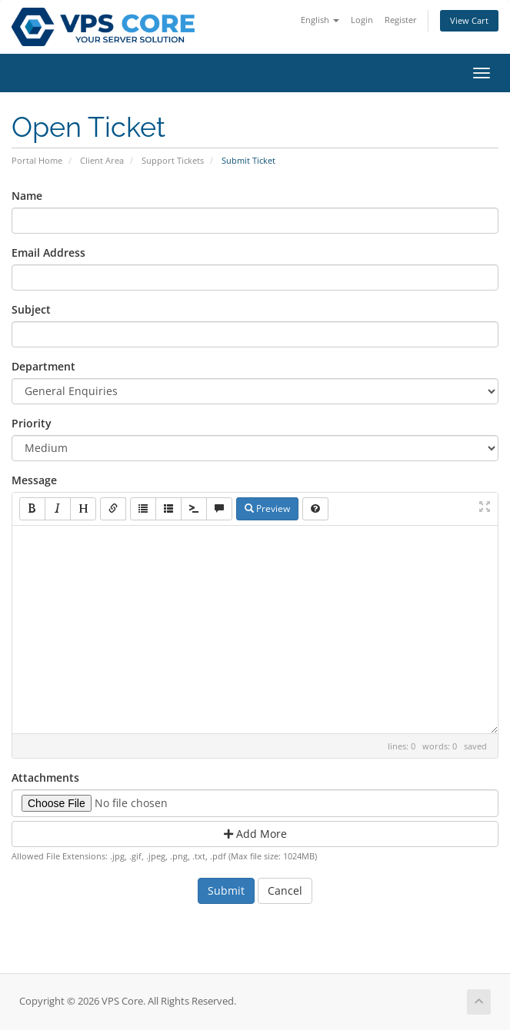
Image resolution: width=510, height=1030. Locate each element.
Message (34, 480)
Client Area (102, 160)
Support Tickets (173, 160)
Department (43, 366)
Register (401, 19)
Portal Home (37, 160)
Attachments (45, 777)
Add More (255, 833)
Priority (32, 423)
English (320, 19)
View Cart (469, 20)
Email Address (48, 252)
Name (27, 195)
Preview (267, 508)
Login (362, 19)
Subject (31, 309)
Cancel (285, 890)
